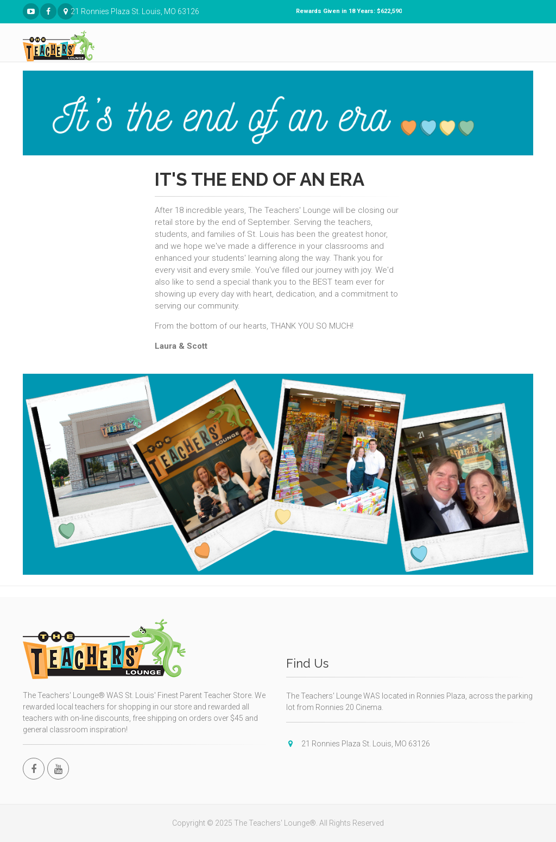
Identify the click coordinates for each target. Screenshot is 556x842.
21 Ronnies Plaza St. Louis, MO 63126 (66, 12)
